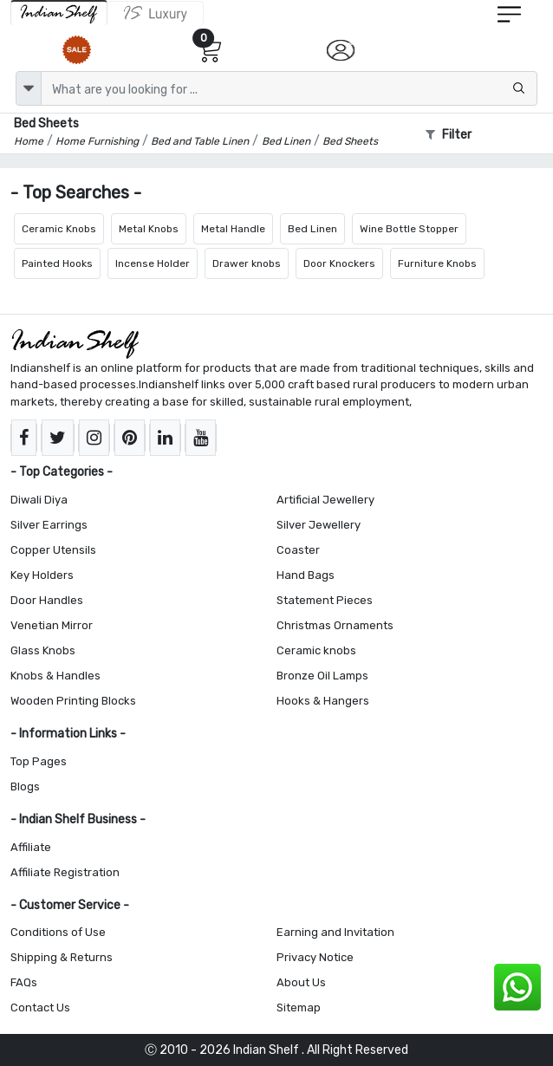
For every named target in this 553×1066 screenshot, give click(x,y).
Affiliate (30, 847)
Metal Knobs (149, 229)
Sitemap (298, 1007)
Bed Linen (312, 229)
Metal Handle (233, 229)
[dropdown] (29, 88)
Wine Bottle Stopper (409, 229)
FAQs (23, 982)
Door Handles (46, 600)
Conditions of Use (58, 932)
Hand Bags (305, 575)
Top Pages (38, 761)
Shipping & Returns (61, 957)
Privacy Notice (315, 957)
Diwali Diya (39, 499)
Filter (449, 134)
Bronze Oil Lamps (322, 675)
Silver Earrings (49, 524)
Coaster (298, 549)
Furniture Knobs (437, 263)
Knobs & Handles (55, 675)
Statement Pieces (324, 600)
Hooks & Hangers (322, 700)
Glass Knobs (42, 650)
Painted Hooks (57, 263)
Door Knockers (339, 263)
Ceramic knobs (316, 650)
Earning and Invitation (335, 932)
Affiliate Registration (65, 872)
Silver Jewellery (318, 524)
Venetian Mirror (51, 625)
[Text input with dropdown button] (289, 88)
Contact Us (40, 1007)
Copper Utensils (53, 549)
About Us (301, 982)
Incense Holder (152, 263)
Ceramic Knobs (59, 229)
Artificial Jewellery (325, 499)
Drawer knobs (246, 263)
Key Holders (42, 575)
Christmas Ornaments (335, 625)
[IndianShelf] (58, 12)
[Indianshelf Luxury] (155, 13)
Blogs (25, 786)
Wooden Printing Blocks (73, 700)
